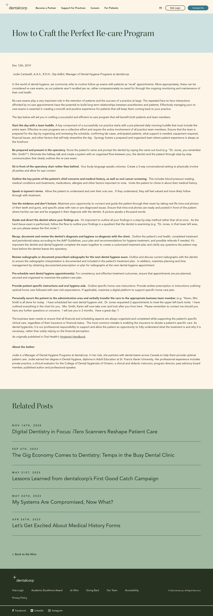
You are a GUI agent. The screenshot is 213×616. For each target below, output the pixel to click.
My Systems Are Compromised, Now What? (62, 502)
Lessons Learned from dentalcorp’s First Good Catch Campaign (85, 478)
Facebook (20, 611)
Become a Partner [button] (46, 8)
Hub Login (18, 590)
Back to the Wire (25, 554)
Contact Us (198, 8)
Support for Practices (73, 8)
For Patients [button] (111, 8)
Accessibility (132, 590)
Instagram (57, 611)
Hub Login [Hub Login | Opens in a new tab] (175, 8)
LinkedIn (39, 611)
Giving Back (92, 590)
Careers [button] (95, 8)
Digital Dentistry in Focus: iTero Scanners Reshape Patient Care (84, 432)
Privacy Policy (19, 598)
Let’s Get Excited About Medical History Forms (66, 525)
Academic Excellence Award (46, 590)
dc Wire (74, 590)
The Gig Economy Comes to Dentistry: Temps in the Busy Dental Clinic (93, 455)
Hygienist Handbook (72, 337)
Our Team (112, 590)
